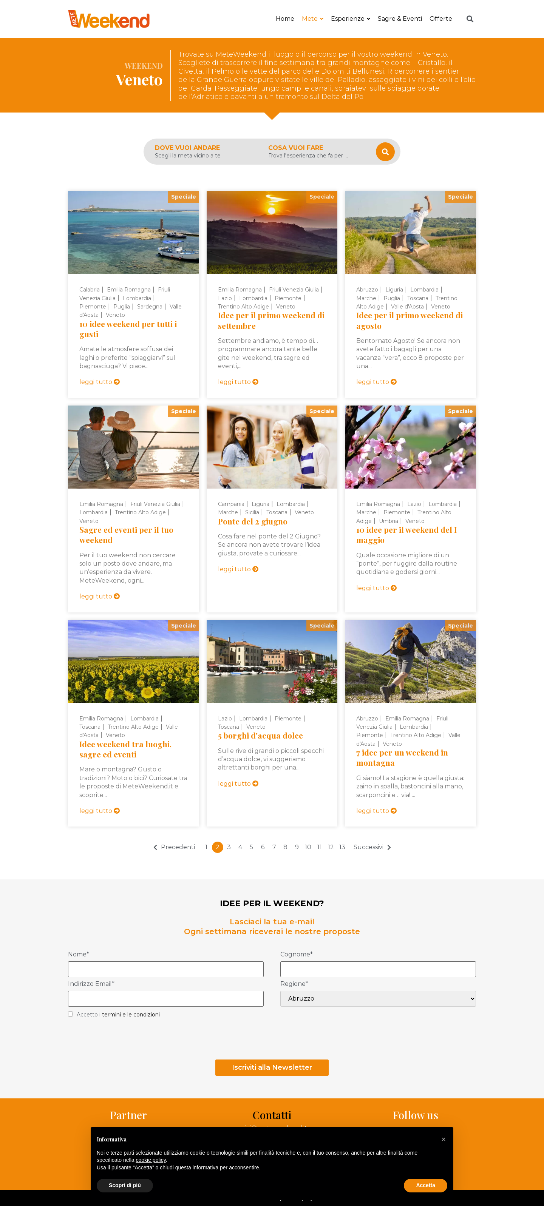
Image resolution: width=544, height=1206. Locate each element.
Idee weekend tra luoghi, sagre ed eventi (125, 749)
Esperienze (350, 18)
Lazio (225, 298)
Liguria (394, 289)
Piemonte (92, 306)
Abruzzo (367, 289)
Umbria (388, 521)
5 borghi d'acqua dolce (260, 735)
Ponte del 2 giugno (252, 521)
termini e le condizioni (131, 1014)
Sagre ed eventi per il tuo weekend (126, 534)
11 (319, 847)
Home (285, 18)
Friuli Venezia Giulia (294, 289)
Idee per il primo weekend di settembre (271, 320)
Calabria (89, 289)
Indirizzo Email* (91, 984)
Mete (312, 18)
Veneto (115, 315)
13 (342, 847)
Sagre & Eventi (400, 18)
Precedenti (178, 847)
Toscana (417, 298)
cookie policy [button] (151, 1160)
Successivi (368, 847)
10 (308, 847)
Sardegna (149, 306)
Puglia (121, 306)
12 (331, 847)
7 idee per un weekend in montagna (402, 757)
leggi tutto (99, 382)
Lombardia (137, 298)
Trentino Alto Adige (243, 306)
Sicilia (252, 512)
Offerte (441, 18)
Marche (366, 298)
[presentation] (125, 1041)
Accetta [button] (425, 1185)
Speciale (183, 196)
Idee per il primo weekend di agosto (409, 320)
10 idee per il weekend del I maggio (406, 534)
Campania (231, 504)
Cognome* (296, 955)
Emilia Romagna (129, 289)
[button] (443, 1139)
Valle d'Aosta (407, 306)
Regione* (294, 984)
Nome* (78, 955)
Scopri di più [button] (125, 1185)
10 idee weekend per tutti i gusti (128, 328)
